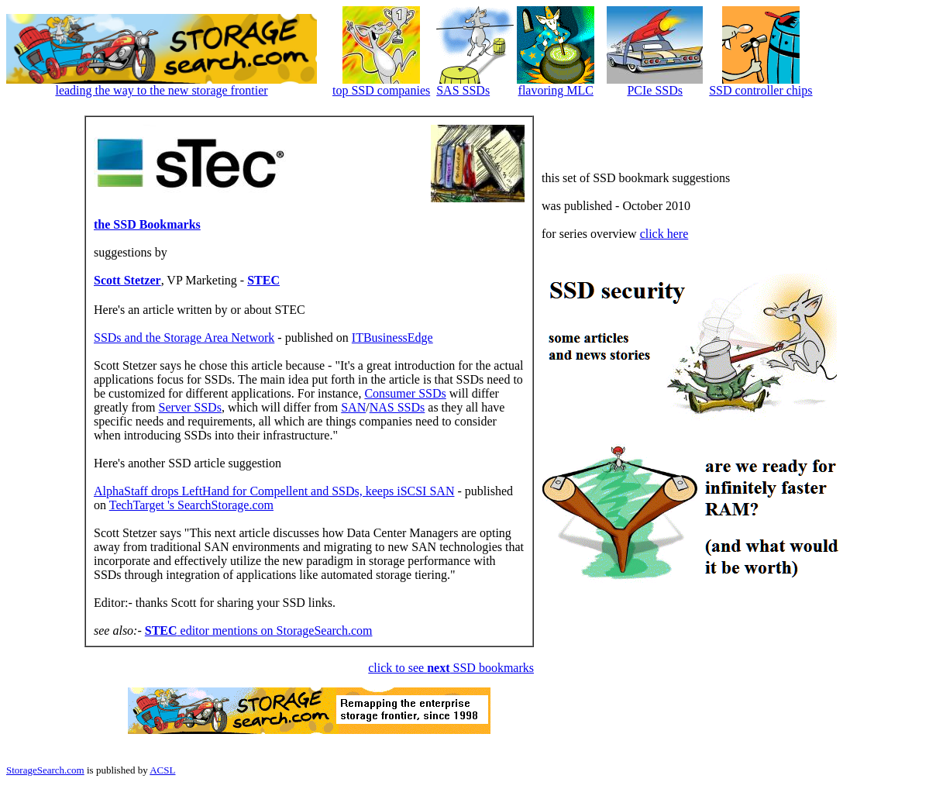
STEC (263, 280)
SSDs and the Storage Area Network (184, 337)
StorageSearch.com (45, 770)
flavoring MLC (556, 90)
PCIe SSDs (655, 90)
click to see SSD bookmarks (451, 667)
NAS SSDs (397, 407)
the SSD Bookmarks (147, 224)
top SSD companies (381, 90)
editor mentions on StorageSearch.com (259, 630)
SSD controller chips (760, 90)
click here (664, 233)
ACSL (162, 770)
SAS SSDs (463, 90)
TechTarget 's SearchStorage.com (191, 505)
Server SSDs (190, 407)
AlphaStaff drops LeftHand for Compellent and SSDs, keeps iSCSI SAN (274, 491)
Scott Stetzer (127, 280)
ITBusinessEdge (392, 337)
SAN (353, 407)
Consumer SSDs (405, 393)
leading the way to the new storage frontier (161, 90)
